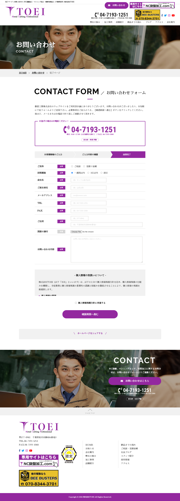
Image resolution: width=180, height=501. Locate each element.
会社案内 (171, 22)
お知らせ (89, 449)
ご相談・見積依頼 (129, 449)
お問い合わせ (116, 5)
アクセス (159, 22)
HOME (89, 445)
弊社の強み (95, 22)
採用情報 (125, 460)
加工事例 (108, 22)
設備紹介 (120, 22)
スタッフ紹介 (127, 456)
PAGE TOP (90, 413)
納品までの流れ (134, 22)
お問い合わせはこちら (135, 381)
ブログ (149, 22)
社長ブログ (126, 452)
